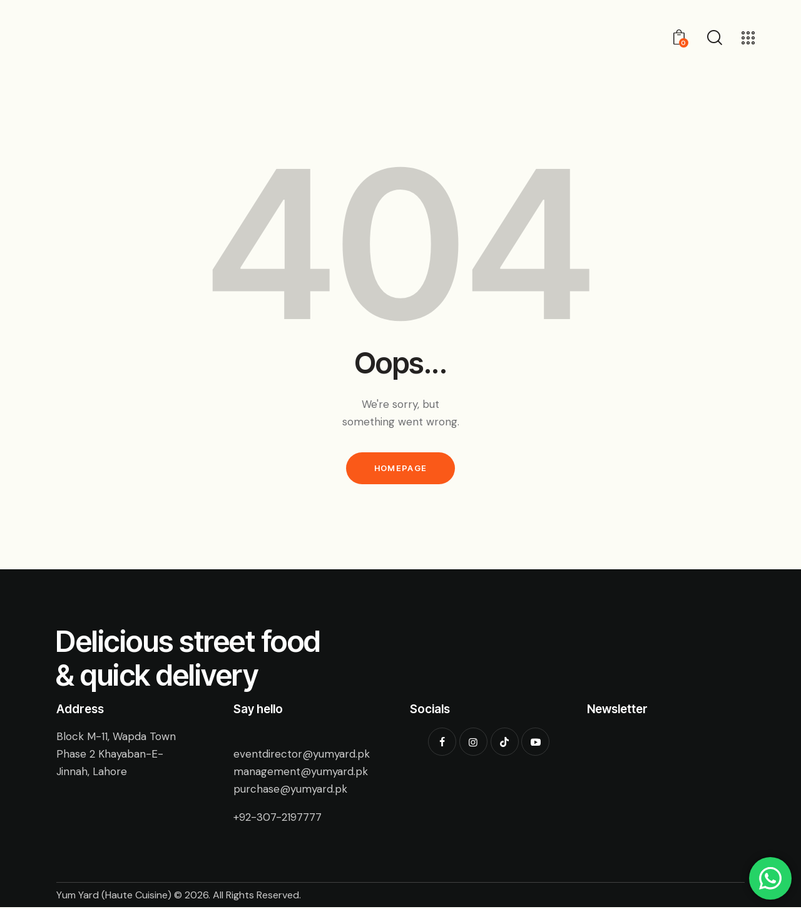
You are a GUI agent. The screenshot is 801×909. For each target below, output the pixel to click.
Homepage (400, 469)
